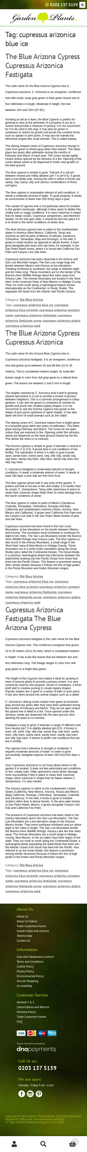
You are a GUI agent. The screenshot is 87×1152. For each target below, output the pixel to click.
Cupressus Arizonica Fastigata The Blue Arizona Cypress (34, 618)
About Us (22, 916)
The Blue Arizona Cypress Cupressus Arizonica (42, 337)
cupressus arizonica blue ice (33, 305)
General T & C (25, 1002)
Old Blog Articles (31, 300)
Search (43, 1144)
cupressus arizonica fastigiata (35, 315)
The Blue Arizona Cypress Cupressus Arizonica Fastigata (42, 65)
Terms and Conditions (30, 962)
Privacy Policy (25, 971)
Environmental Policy (30, 976)
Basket (68, 1141)
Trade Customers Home (31, 926)
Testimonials (24, 936)
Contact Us (23, 941)
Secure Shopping (27, 981)
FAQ (19, 1022)
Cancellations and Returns (33, 1007)
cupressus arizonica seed (22, 326)
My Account (14, 1144)
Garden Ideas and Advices (33, 931)
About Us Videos (27, 921)
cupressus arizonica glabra (61, 321)
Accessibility (24, 986)
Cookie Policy (25, 966)
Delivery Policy (26, 1012)
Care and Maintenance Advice (35, 957)
